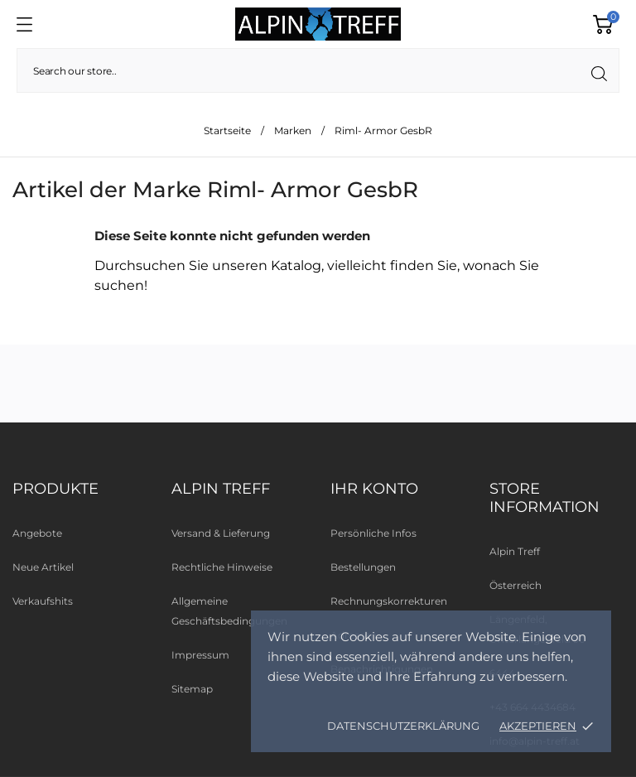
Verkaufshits (42, 601)
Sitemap (192, 689)
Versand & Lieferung (220, 533)
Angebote (37, 533)
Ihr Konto (374, 489)
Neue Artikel (43, 567)
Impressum (200, 655)
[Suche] (318, 70)
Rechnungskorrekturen (388, 601)
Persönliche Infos (373, 533)
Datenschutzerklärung (403, 725)
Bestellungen (363, 567)
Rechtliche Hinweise (221, 567)
